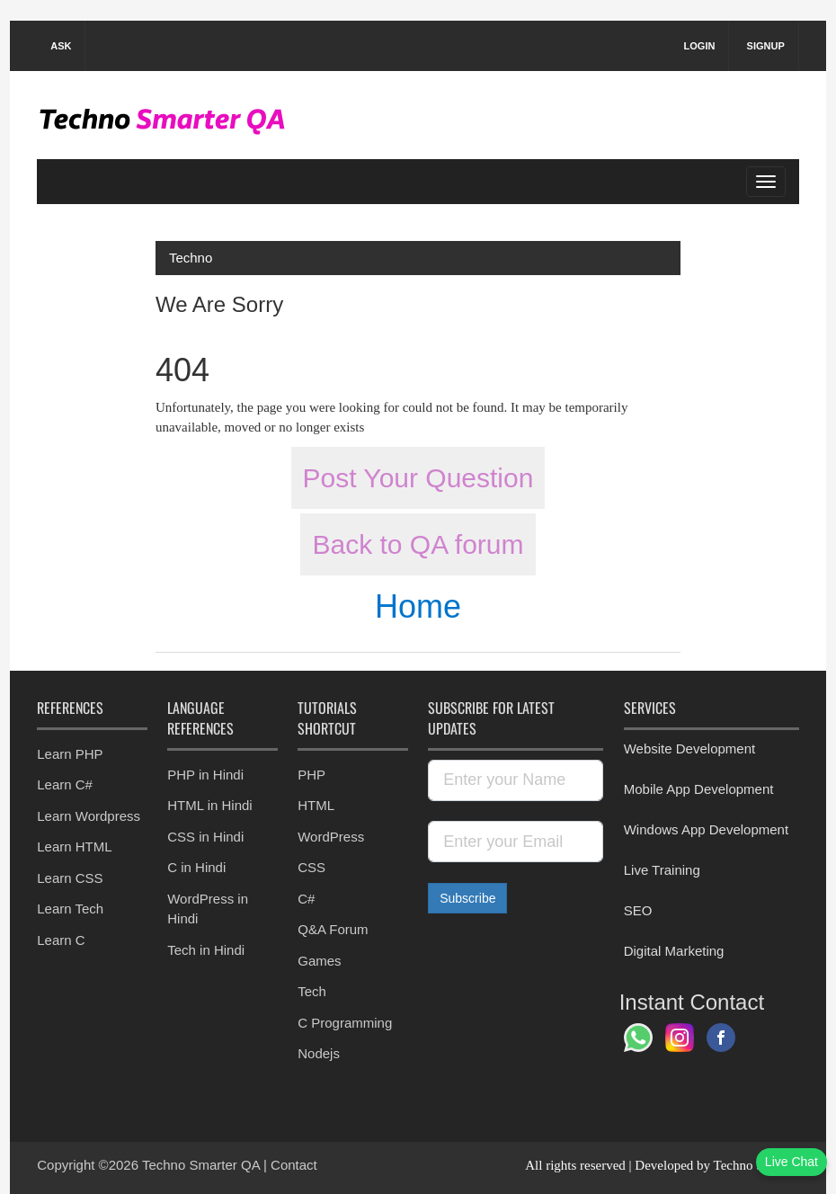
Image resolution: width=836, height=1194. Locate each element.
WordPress (331, 836)
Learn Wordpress (88, 816)
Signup (766, 45)
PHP (311, 774)
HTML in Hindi (209, 805)
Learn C (60, 940)
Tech (312, 991)
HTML (316, 805)
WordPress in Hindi (207, 909)
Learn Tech (70, 908)
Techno (190, 257)
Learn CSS (69, 878)
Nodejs (319, 1053)
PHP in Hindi (205, 774)
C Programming (345, 1022)
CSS (311, 867)
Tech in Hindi (206, 950)
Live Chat (791, 1161)
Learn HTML (74, 846)
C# (306, 898)
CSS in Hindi (205, 836)
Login (700, 45)
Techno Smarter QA (202, 1164)
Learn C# (65, 784)
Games (319, 960)
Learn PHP (69, 754)
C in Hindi (196, 867)
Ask (60, 45)
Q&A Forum (333, 929)
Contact (294, 1164)
